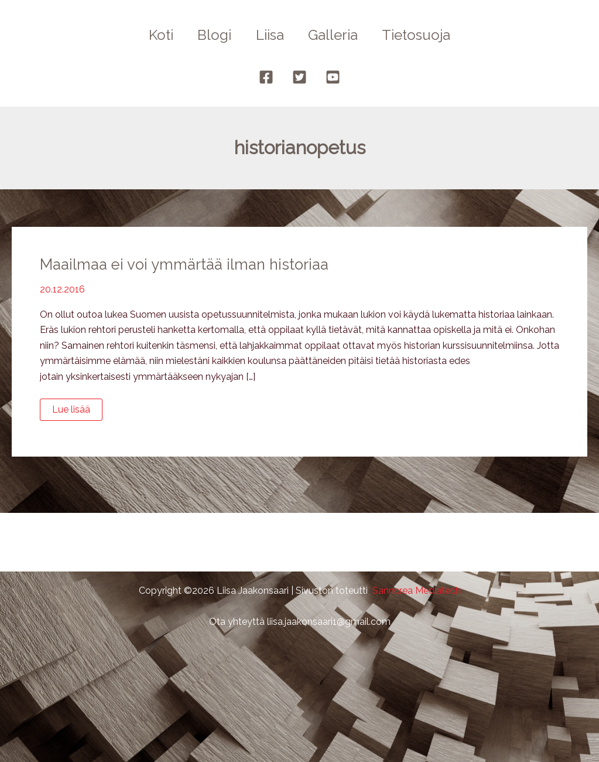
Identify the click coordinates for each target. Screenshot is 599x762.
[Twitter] (299, 77)
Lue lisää (74, 412)
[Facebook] (266, 77)
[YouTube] (333, 77)
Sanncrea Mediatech (416, 590)
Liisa (270, 34)
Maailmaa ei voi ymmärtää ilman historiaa (185, 264)
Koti (153, 34)
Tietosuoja (424, 34)
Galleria (337, 34)
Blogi (211, 34)
